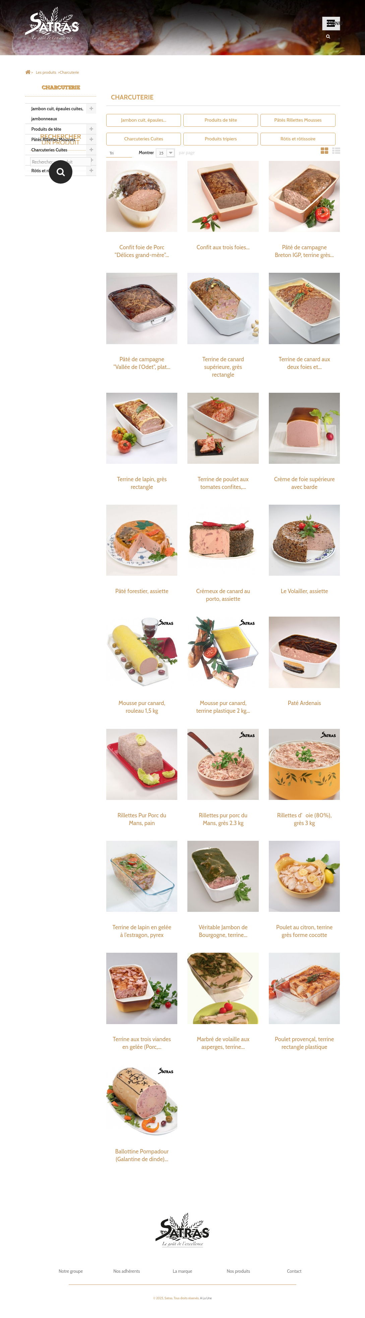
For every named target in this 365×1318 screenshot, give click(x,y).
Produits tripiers (46, 160)
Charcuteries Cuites (49, 149)
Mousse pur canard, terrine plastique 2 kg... (223, 707)
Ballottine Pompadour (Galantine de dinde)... (142, 1155)
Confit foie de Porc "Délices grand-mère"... (142, 251)
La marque (182, 1271)
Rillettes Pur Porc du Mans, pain (142, 819)
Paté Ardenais (304, 703)
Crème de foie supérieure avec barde (304, 483)
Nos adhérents (126, 1271)
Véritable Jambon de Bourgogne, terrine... (223, 931)
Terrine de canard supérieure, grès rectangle (223, 367)
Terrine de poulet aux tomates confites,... (223, 483)
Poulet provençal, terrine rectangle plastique (304, 1043)
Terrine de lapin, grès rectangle (142, 483)
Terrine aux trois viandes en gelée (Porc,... (142, 1043)
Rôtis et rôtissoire (48, 170)
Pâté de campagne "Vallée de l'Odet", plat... (141, 363)
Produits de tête (46, 129)
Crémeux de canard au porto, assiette (223, 595)
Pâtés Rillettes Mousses (53, 139)
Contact (294, 1271)
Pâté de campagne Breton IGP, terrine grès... (304, 251)
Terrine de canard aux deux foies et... (304, 363)
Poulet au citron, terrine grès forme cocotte (304, 931)
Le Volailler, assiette (304, 591)
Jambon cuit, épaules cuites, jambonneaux (57, 113)
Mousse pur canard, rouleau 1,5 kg (141, 707)
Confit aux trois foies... (223, 247)
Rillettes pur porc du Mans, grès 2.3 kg (223, 819)
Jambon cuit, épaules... (143, 120)
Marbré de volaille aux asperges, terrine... (223, 1043)
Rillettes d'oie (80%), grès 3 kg (304, 819)
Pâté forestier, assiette (141, 591)
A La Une (206, 1298)
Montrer (146, 152)
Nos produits (238, 1271)
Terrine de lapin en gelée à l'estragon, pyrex (142, 931)
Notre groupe (71, 1271)
